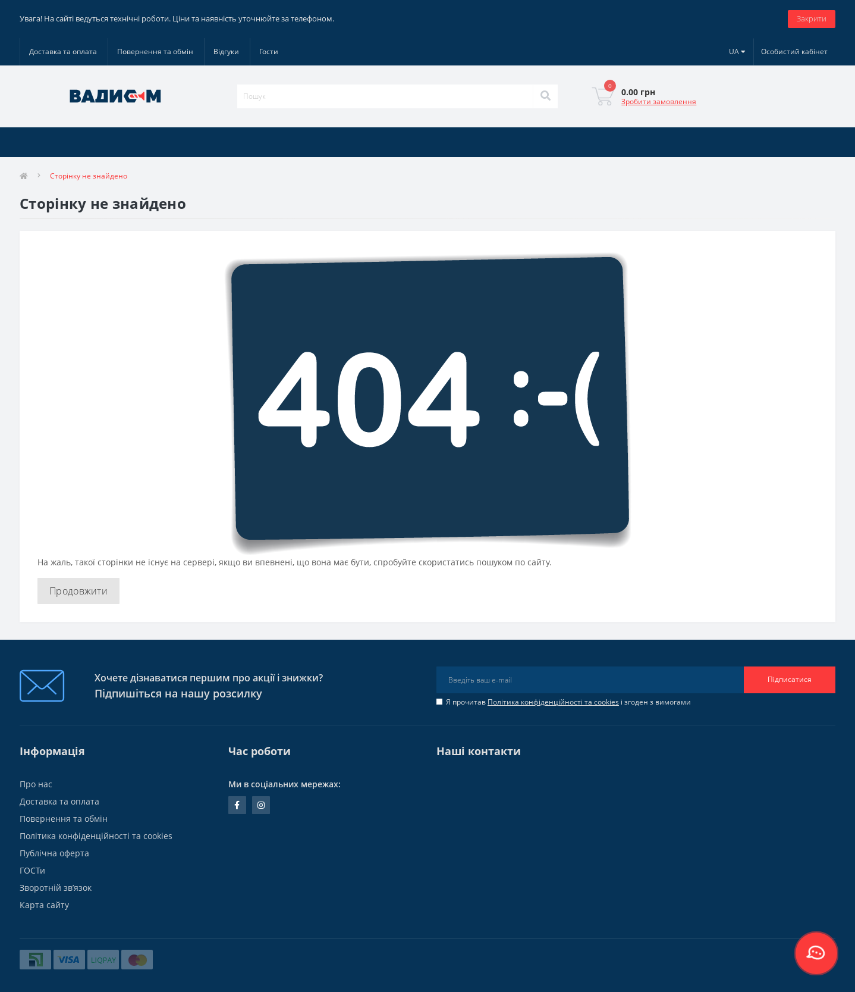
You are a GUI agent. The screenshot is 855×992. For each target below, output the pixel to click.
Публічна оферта (54, 853)
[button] (794, 51)
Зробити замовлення (658, 101)
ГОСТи (32, 870)
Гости (268, 51)
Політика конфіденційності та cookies (553, 702)
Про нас (36, 784)
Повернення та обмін (155, 51)
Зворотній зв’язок (56, 887)
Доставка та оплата (63, 51)
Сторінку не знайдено (88, 176)
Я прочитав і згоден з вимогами (568, 702)
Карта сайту (44, 904)
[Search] (545, 96)
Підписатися (790, 679)
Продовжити (78, 590)
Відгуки (226, 51)
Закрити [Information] (811, 18)
